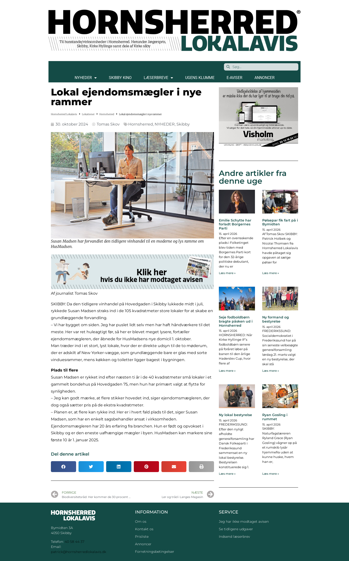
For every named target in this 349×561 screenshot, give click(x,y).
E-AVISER (234, 77)
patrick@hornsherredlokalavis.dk (78, 552)
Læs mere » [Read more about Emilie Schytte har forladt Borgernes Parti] (227, 273)
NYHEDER (86, 77)
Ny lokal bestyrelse (235, 415)
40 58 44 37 (74, 541)
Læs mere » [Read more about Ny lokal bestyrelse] (227, 473)
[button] (63, 466)
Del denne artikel (70, 454)
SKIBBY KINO (120, 77)
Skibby (183, 124)
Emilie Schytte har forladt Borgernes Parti (235, 224)
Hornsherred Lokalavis (64, 114)
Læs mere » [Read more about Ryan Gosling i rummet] (270, 473)
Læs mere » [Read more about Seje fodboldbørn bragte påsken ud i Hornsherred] (227, 370)
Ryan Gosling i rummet (274, 417)
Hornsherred (106, 114)
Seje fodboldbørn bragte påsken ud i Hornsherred (236, 321)
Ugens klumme (199, 77)
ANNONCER (264, 77)
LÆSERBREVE (158, 77)
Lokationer (88, 114)
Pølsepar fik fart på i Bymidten (280, 222)
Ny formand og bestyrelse (275, 319)
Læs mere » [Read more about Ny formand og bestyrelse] (270, 370)
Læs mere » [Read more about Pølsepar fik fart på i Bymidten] (270, 273)
